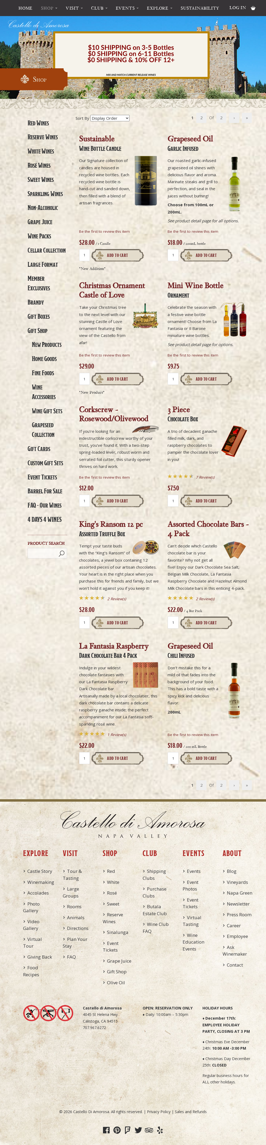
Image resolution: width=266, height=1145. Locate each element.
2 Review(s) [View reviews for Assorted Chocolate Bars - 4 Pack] (205, 598)
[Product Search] (47, 553)
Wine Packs (39, 235)
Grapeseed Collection (43, 429)
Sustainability (200, 8)
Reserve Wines (43, 136)
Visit (72, 8)
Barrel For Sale (45, 490)
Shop (47, 8)
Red (111, 871)
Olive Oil (116, 982)
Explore (157, 8)
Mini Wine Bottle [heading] (195, 289)
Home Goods (44, 358)
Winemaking (40, 882)
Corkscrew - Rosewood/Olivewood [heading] (113, 414)
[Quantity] (84, 255)
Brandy (36, 302)
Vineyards (237, 882)
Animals (75, 917)
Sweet (113, 904)
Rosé (112, 893)
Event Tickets (42, 477)
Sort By (82, 118)
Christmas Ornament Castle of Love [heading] (112, 290)
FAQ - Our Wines (44, 505)
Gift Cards (39, 448)
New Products (46, 344)
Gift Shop (37, 330)
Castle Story (39, 871)
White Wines (41, 151)
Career (234, 925)
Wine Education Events (193, 942)
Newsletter (238, 904)
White (113, 882)
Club (97, 8)
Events (125, 8)
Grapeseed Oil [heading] (190, 143)
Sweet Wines (41, 179)
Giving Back (39, 957)
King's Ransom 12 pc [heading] (111, 528)
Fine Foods (43, 372)
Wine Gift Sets (47, 410)
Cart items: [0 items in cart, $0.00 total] (253, 8)
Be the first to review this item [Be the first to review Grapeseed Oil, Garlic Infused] (193, 231)
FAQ (71, 957)
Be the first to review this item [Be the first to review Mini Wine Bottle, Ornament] (193, 355)
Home (25, 8)
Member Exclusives (39, 283)
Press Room (239, 914)
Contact (235, 965)
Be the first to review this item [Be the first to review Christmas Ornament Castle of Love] (104, 355)
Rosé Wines (39, 165)
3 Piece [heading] (183, 413)
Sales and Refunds (191, 1111)
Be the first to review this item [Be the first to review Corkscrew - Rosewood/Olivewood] (104, 477)
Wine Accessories (44, 392)
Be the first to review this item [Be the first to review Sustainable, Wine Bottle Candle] (104, 231)
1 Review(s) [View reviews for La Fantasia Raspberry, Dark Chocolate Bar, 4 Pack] (116, 734)
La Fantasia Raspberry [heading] (114, 650)
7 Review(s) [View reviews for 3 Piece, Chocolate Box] (205, 477)
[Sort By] (110, 118)
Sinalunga (117, 932)
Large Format (43, 264)
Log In (238, 7)
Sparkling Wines (45, 193)
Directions (77, 928)
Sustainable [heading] (100, 143)
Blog (232, 871)
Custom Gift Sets (45, 462)
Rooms (74, 906)
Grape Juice (40, 221)
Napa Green (239, 893)
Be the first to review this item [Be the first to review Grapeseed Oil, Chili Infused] (193, 734)
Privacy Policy (159, 1111)
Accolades (38, 893)
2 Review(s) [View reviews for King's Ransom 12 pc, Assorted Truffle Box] (116, 598)
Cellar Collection (47, 250)
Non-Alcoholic (43, 207)
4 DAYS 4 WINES (45, 519)
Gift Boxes (39, 316)
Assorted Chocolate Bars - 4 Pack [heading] (208, 528)
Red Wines (38, 122)
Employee (237, 936)
